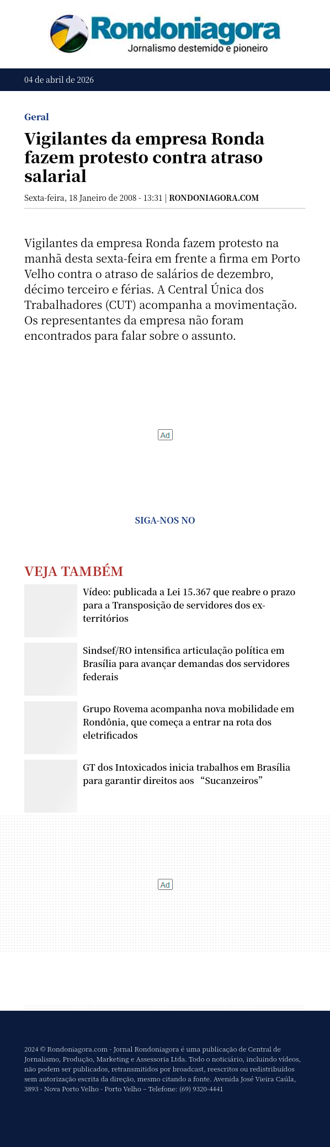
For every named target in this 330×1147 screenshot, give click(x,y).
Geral (36, 116)
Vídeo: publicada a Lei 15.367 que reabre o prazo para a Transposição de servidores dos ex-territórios (189, 605)
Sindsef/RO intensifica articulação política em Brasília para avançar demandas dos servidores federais (186, 663)
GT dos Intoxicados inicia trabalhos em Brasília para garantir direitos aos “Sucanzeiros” (186, 774)
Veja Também (74, 570)
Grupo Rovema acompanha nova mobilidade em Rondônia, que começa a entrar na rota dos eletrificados (188, 721)
